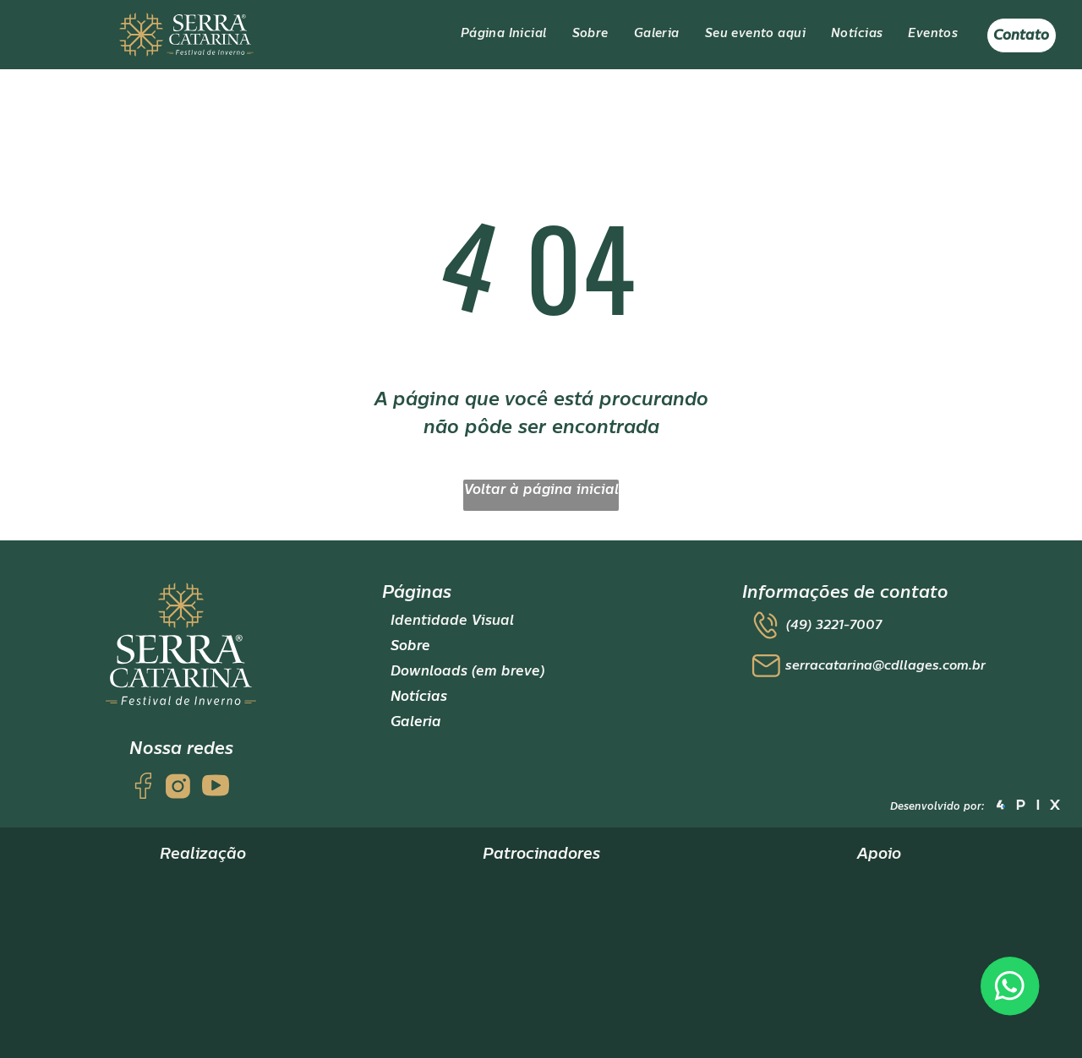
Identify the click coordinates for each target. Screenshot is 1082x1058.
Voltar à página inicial (541, 489)
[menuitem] (504, 34)
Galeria (416, 722)
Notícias (419, 696)
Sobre (410, 646)
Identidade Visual (452, 620)
